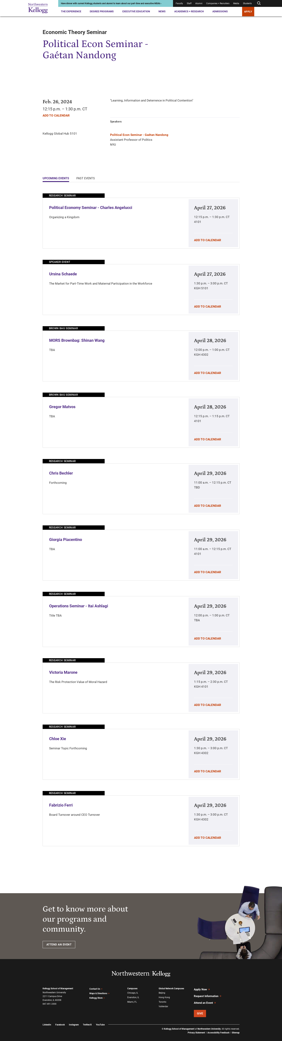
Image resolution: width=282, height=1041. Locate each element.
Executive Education (136, 11)
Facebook (60, 1020)
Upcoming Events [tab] (56, 178)
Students (247, 3)
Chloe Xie (57, 739)
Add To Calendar (56, 115)
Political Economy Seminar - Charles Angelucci (90, 207)
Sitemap (236, 1028)
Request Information (208, 994)
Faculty (179, 3)
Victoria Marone (63, 672)
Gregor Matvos (62, 407)
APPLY (248, 11)
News (162, 11)
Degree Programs (102, 11)
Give (200, 1009)
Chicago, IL (132, 992)
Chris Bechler (61, 473)
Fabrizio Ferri (61, 805)
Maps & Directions (99, 992)
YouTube (100, 1020)
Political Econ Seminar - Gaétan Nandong (139, 135)
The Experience (71, 11)
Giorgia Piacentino (65, 539)
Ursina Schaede (63, 274)
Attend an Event (205, 999)
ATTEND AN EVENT (59, 944)
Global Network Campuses (171, 988)
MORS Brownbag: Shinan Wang (77, 340)
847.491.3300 (49, 1004)
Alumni (198, 3)
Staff (189, 3)
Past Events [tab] (85, 178)
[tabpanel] (141, 519)
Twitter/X (87, 1020)
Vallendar (163, 1004)
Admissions (220, 11)
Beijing (162, 992)
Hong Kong (164, 996)
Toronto (162, 1000)
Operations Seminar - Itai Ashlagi (78, 606)
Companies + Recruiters (217, 3)
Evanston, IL (133, 996)
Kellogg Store (97, 996)
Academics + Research (189, 11)
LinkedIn (47, 1020)
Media (236, 3)
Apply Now (202, 988)
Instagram (74, 1020)
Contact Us (96, 988)
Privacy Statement (196, 1028)
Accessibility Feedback (218, 1028)
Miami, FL (132, 1000)
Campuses (132, 988)
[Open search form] (259, 3)
